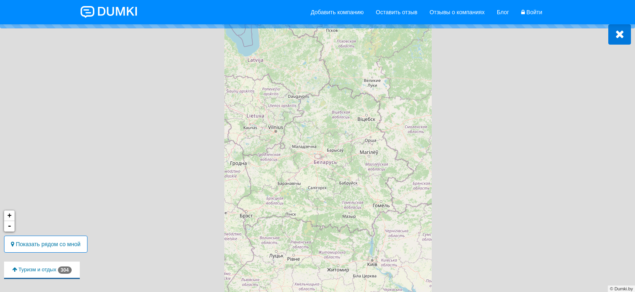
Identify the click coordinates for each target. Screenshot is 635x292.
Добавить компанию (337, 12)
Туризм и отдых (42, 270)
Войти (531, 12)
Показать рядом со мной (46, 244)
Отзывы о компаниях (457, 12)
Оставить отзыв (397, 12)
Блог (503, 12)
